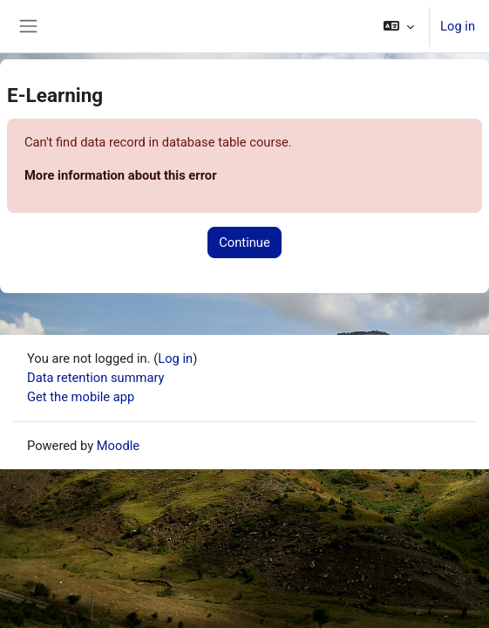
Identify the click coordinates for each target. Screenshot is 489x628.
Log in (457, 26)
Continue (244, 242)
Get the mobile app (80, 397)
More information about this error (120, 175)
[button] (398, 26)
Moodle (118, 446)
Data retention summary (96, 378)
